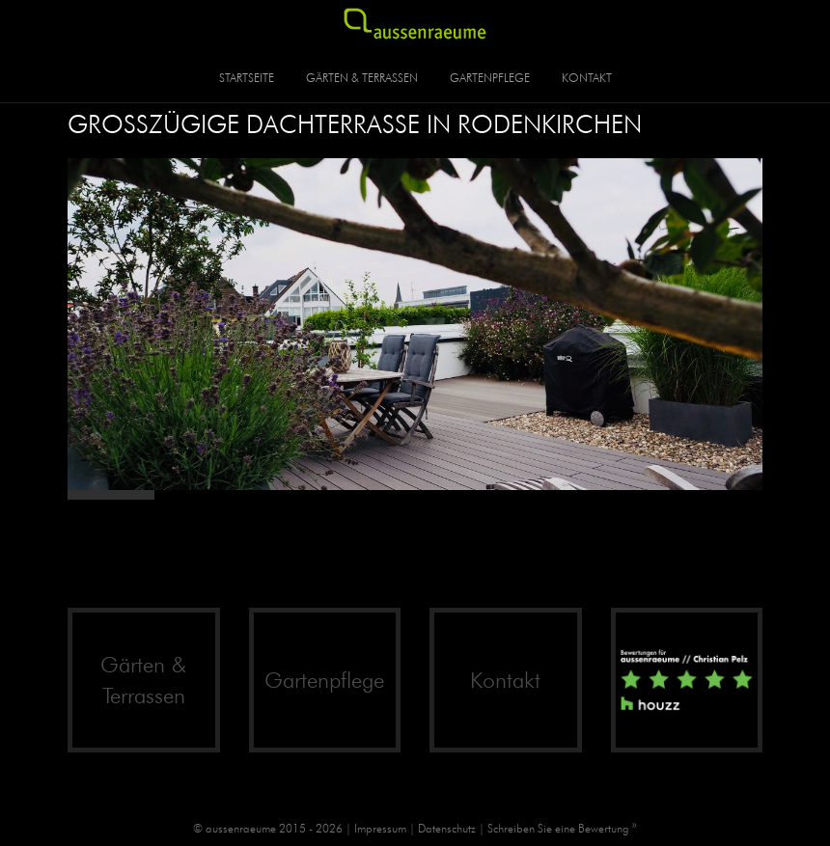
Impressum (380, 828)
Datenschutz (447, 828)
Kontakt (587, 77)
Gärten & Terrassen (362, 77)
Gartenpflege (490, 77)
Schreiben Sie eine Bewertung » (562, 828)
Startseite (246, 77)
